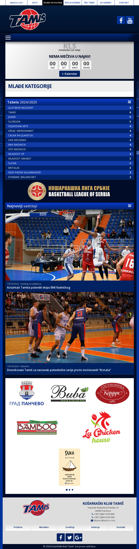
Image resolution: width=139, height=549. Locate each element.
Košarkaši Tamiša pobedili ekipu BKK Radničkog (38, 287)
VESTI (35, 2)
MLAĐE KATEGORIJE (53, 2)
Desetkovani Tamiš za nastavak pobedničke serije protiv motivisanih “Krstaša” (59, 370)
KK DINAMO (105, 2)
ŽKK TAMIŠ (89, 2)
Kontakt (121, 527)
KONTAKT (124, 2)
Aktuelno (44, 527)
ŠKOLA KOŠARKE (72, 2)
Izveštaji (69, 527)
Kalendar (69, 74)
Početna (18, 527)
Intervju (95, 527)
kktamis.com (16, 2)
